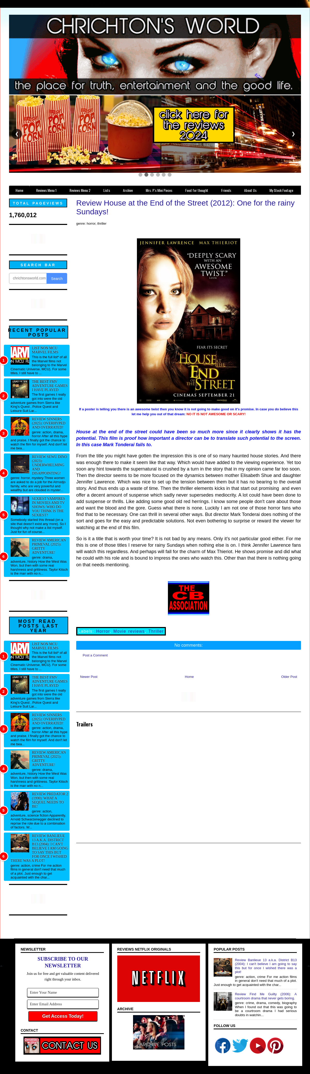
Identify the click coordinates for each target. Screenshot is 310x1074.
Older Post (289, 677)
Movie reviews (129, 631)
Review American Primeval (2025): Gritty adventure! (49, 546)
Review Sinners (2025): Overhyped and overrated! (49, 423)
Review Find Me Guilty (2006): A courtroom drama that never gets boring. (266, 996)
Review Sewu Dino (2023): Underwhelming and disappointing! (49, 465)
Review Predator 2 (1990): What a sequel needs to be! (50, 800)
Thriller (156, 631)
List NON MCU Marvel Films (45, 350)
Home (189, 677)
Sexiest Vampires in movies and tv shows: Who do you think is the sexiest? (48, 507)
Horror (103, 631)
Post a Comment (95, 655)
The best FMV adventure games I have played (50, 386)
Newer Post (88, 677)
